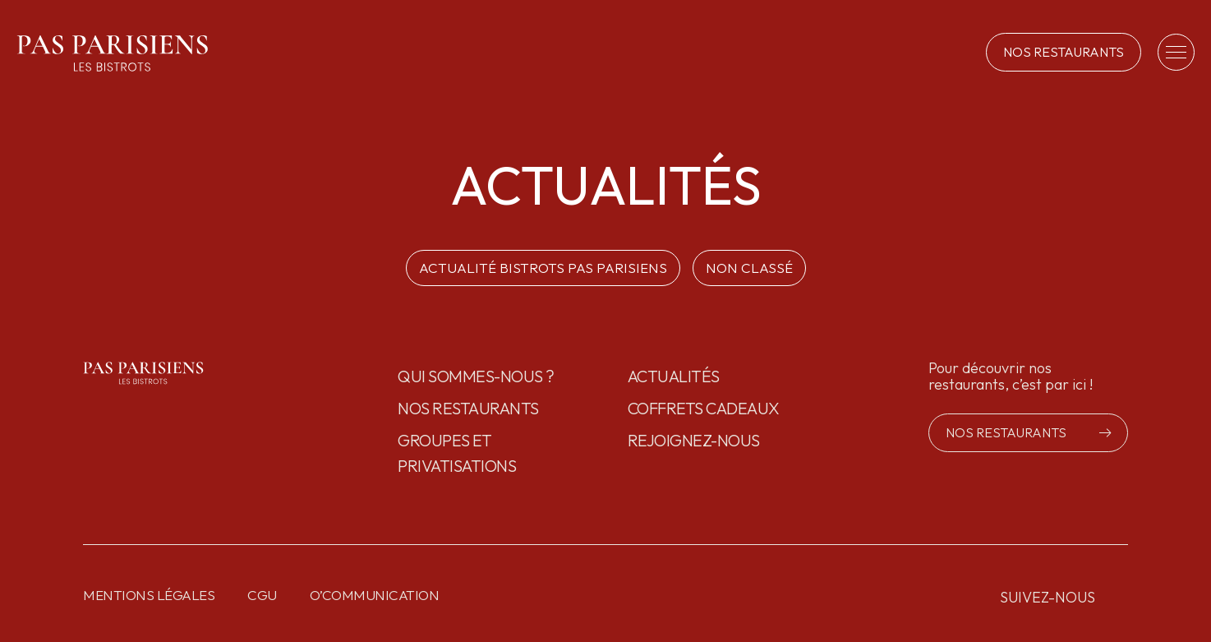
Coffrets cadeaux (704, 408)
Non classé (749, 267)
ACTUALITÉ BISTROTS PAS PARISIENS (543, 267)
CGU (262, 594)
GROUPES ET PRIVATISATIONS (457, 453)
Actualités (674, 376)
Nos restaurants (468, 408)
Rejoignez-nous (694, 440)
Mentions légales (148, 594)
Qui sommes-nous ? (476, 376)
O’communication (375, 594)
